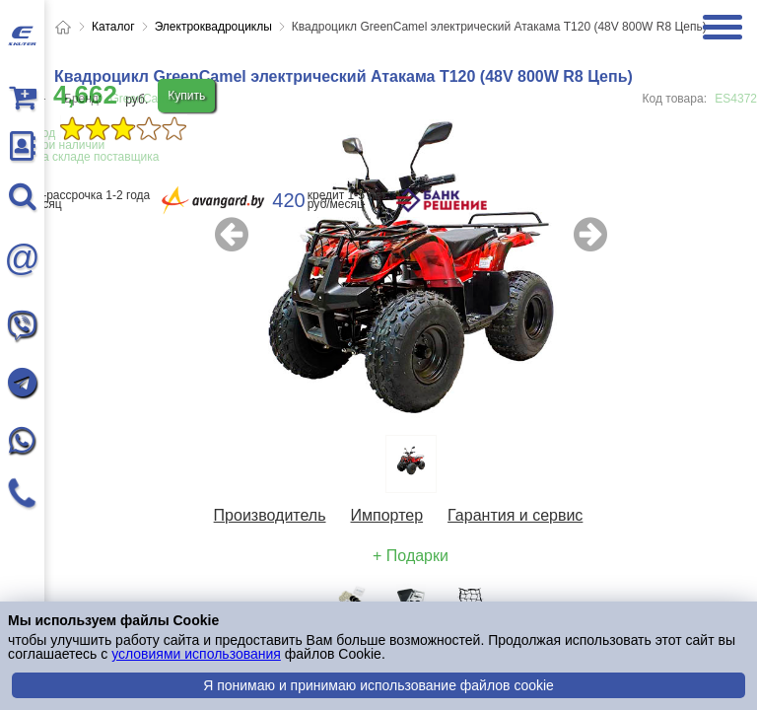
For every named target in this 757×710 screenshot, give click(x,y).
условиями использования (196, 654)
